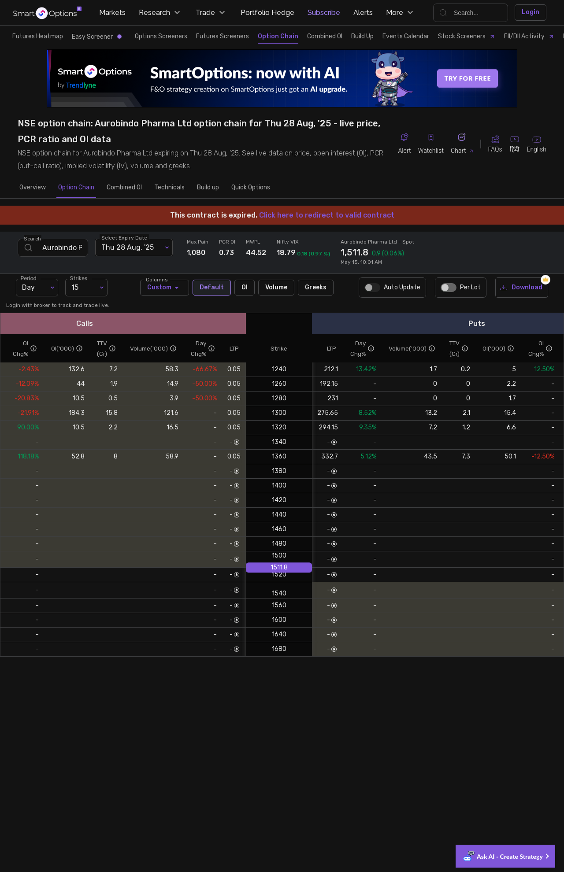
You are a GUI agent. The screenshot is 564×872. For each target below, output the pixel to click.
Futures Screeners (222, 36)
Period (30, 277)
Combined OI (324, 36)
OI (244, 288)
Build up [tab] (208, 187)
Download (522, 288)
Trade (211, 12)
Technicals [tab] (169, 187)
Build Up (362, 36)
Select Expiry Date (124, 237)
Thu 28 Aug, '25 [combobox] (127, 247)
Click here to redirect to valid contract (326, 215)
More (401, 12)
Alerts (363, 12)
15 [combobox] (74, 287)
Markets (112, 12)
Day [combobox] (28, 287)
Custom (165, 288)
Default (211, 288)
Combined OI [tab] (124, 187)
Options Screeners (161, 36)
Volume (276, 288)
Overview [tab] (33, 187)
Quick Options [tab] (251, 187)
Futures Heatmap (37, 36)
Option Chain (278, 36)
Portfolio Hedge (267, 12)
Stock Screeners (466, 36)
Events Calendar (405, 36)
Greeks (315, 288)
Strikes (80, 277)
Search (32, 238)
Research (160, 12)
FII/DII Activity (529, 36)
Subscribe (324, 12)
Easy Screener (97, 37)
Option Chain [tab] (76, 187)
